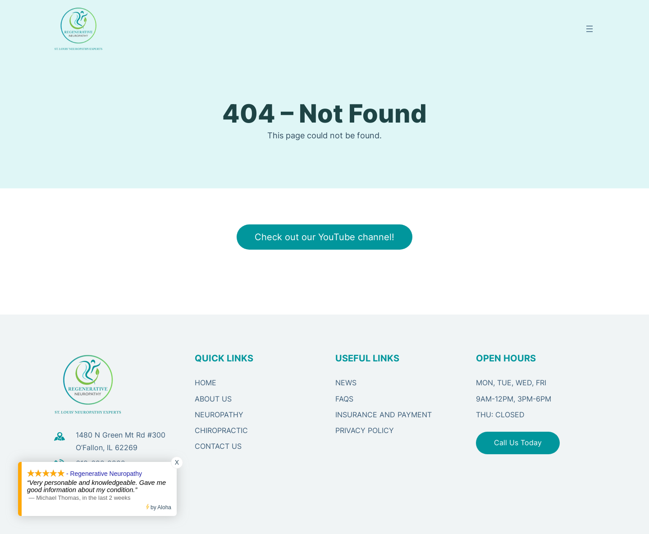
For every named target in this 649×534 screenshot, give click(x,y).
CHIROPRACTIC (221, 430)
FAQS (344, 398)
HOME (205, 382)
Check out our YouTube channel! (324, 237)
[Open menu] (589, 28)
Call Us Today (518, 442)
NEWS (345, 382)
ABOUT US (213, 398)
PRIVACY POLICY (364, 430)
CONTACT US (218, 446)
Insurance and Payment (383, 414)
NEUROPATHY (219, 414)
